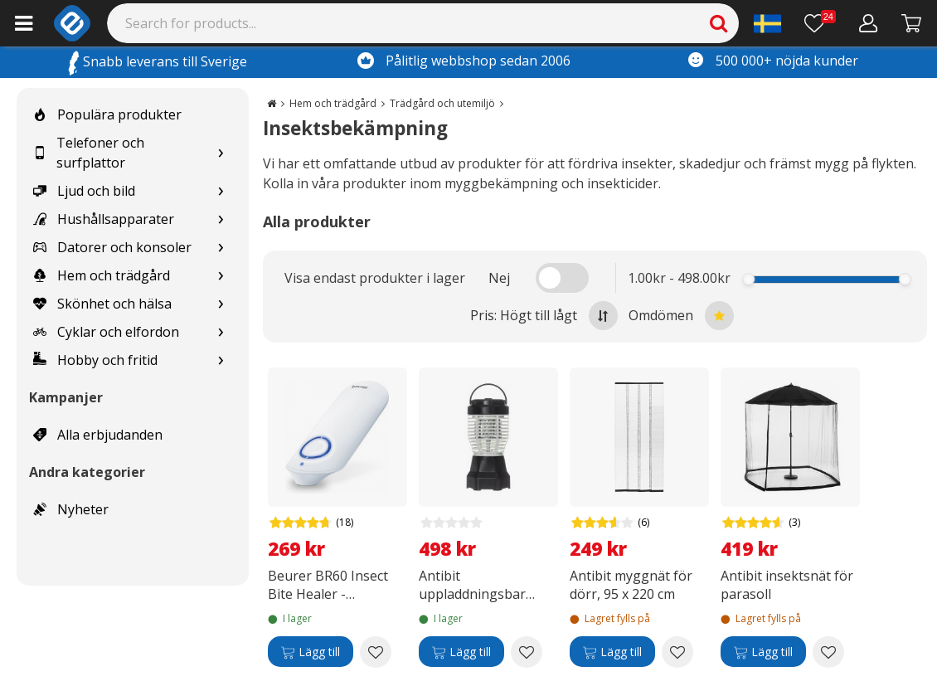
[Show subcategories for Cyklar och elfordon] (220, 332)
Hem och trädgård (101, 275)
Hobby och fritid (95, 360)
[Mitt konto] (868, 23)
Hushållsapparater (103, 219)
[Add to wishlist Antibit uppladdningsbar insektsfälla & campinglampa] (526, 652)
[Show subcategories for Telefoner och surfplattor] (220, 153)
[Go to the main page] (271, 103)
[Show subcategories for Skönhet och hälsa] (220, 304)
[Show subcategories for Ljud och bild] (220, 191)
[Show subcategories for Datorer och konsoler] (220, 247)
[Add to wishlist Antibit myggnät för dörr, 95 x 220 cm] (677, 652)
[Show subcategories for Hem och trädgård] (220, 276)
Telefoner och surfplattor (88, 153)
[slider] (748, 279)
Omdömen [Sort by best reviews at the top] (681, 315)
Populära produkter (107, 114)
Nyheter (71, 509)
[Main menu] (24, 23)
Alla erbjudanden (98, 435)
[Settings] (767, 23)
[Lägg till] (310, 652)
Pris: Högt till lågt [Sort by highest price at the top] (544, 315)
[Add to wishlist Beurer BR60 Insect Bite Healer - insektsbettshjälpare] (375, 652)
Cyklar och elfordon (106, 332)
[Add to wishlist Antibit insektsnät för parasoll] (828, 652)
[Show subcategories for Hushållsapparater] (220, 219)
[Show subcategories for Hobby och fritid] (220, 360)
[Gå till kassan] (911, 23)
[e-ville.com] (72, 23)
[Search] (423, 23)
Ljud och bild (84, 191)
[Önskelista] (820, 23)
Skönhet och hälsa (102, 304)
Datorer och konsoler (112, 247)
